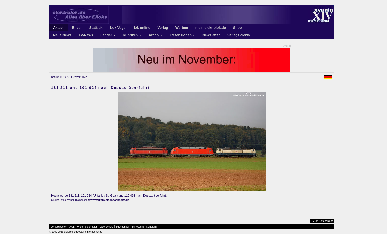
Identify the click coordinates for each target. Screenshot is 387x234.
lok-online (142, 28)
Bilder (77, 28)
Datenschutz (106, 226)
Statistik (95, 28)
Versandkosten (59, 226)
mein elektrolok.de (210, 28)
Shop (237, 28)
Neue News (62, 35)
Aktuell (59, 28)
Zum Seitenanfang (323, 221)
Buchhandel (122, 226)
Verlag (163, 28)
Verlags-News (238, 35)
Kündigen (151, 226)
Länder (108, 35)
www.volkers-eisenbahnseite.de (108, 199)
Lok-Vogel (118, 28)
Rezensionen (182, 35)
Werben (181, 28)
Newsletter (211, 35)
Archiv (156, 35)
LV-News (86, 35)
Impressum (138, 226)
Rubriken (132, 35)
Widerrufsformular (87, 226)
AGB (72, 226)
